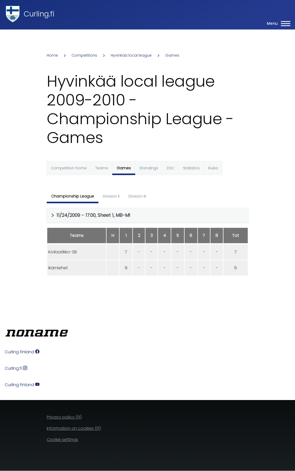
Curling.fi (39, 14)
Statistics (191, 168)
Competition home (69, 168)
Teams (101, 168)
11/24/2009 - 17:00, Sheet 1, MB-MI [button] (93, 215)
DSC (170, 168)
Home (52, 55)
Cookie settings (62, 440)
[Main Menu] (277, 23)
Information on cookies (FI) (74, 428)
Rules (213, 168)
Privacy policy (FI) (64, 417)
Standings (148, 168)
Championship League (72, 196)
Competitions (84, 55)
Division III (137, 196)
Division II (111, 196)
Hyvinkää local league (131, 55)
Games (172, 55)
